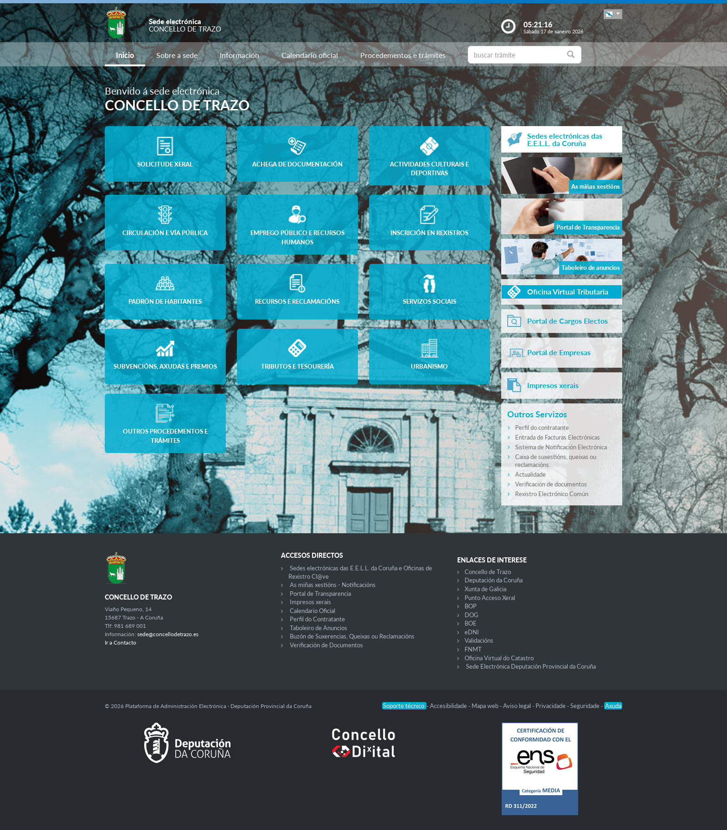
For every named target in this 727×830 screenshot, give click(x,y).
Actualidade (530, 474)
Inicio (125, 55)
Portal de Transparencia (320, 593)
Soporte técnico (404, 705)
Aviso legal (517, 705)
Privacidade (551, 705)
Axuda (613, 705)
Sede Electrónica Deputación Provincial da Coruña (531, 666)
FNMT (473, 649)
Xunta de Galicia (485, 589)
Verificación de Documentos (326, 645)
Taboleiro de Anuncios (318, 628)
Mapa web (486, 705)
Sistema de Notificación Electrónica (561, 447)
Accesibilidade (449, 705)
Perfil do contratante (542, 427)
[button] (613, 14)
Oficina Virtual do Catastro (499, 658)
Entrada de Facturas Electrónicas (557, 437)
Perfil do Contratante (317, 619)
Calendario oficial (309, 55)
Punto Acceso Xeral (490, 597)
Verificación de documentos (551, 484)
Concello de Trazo (488, 571)
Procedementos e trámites (403, 55)
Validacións (479, 640)
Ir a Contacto (120, 642)
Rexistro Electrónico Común (551, 494)
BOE (471, 623)
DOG (471, 615)
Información (239, 55)
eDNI (472, 632)
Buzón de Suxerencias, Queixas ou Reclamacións (352, 636)
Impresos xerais (310, 602)
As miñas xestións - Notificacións (333, 584)
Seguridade (585, 705)
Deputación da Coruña (494, 580)
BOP (471, 606)
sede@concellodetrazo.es (167, 634)
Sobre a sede (177, 55)
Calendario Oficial (312, 610)
